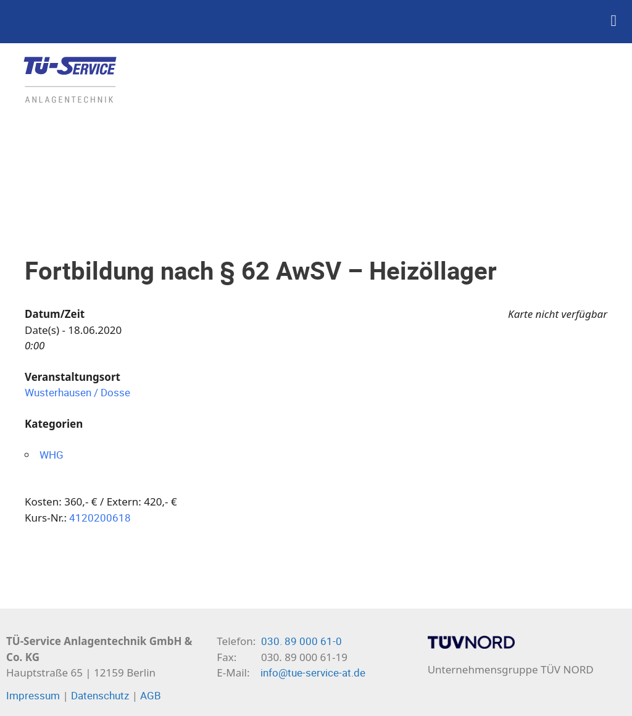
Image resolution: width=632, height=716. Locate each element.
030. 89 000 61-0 (301, 641)
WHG (52, 455)
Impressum (33, 695)
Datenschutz (100, 695)
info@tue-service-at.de (312, 672)
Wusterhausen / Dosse (77, 392)
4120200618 (100, 517)
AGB (150, 695)
